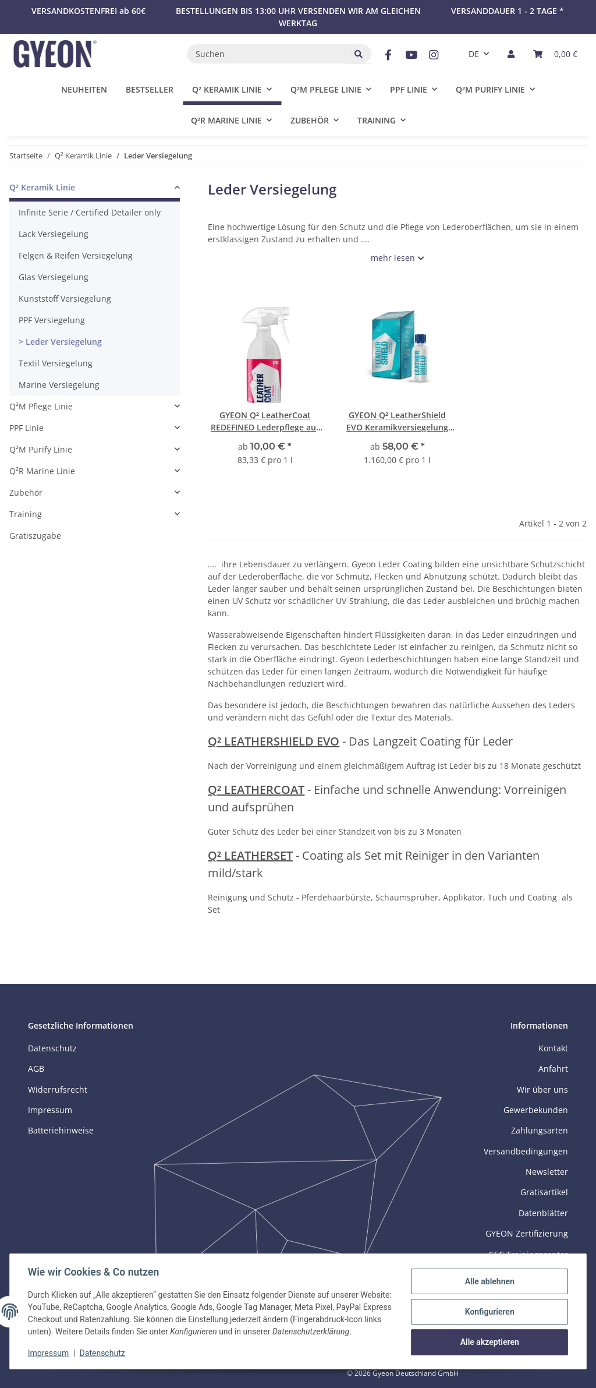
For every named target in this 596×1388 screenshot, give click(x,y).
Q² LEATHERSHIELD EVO (273, 741)
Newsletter (547, 1171)
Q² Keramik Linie (42, 187)
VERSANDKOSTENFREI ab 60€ (88, 10)
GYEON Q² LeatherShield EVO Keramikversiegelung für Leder (397, 421)
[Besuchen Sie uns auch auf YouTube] (410, 55)
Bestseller (149, 89)
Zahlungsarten (539, 1130)
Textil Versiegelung (56, 363)
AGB (36, 1068)
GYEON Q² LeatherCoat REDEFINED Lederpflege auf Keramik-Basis (265, 421)
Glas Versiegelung (53, 276)
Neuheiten (84, 89)
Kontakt (553, 1048)
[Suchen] (266, 53)
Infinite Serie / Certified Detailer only (90, 212)
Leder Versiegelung (62, 341)
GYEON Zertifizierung (526, 1233)
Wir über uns (542, 1089)
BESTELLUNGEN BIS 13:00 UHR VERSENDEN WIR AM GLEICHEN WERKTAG (298, 17)
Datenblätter (543, 1213)
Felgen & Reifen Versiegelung (76, 255)
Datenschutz (103, 1353)
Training (25, 514)
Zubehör (25, 492)
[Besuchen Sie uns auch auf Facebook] (388, 55)
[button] (511, 54)
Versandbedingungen (526, 1151)
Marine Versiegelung (59, 384)
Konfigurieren (488, 1305)
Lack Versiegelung (53, 233)
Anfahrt (553, 1068)
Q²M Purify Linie (40, 449)
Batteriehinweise (61, 1130)
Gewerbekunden (535, 1109)
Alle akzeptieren (488, 1335)
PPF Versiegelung (52, 320)
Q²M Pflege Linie (41, 406)
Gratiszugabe (35, 535)
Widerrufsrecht (57, 1089)
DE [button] (474, 53)
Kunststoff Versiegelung (65, 298)
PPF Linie (26, 427)
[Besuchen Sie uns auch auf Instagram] (434, 55)
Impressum (49, 1353)
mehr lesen (393, 257)
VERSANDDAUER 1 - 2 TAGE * (507, 10)
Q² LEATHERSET (250, 855)
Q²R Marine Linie (42, 470)
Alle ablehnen (488, 1275)
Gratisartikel (544, 1192)
